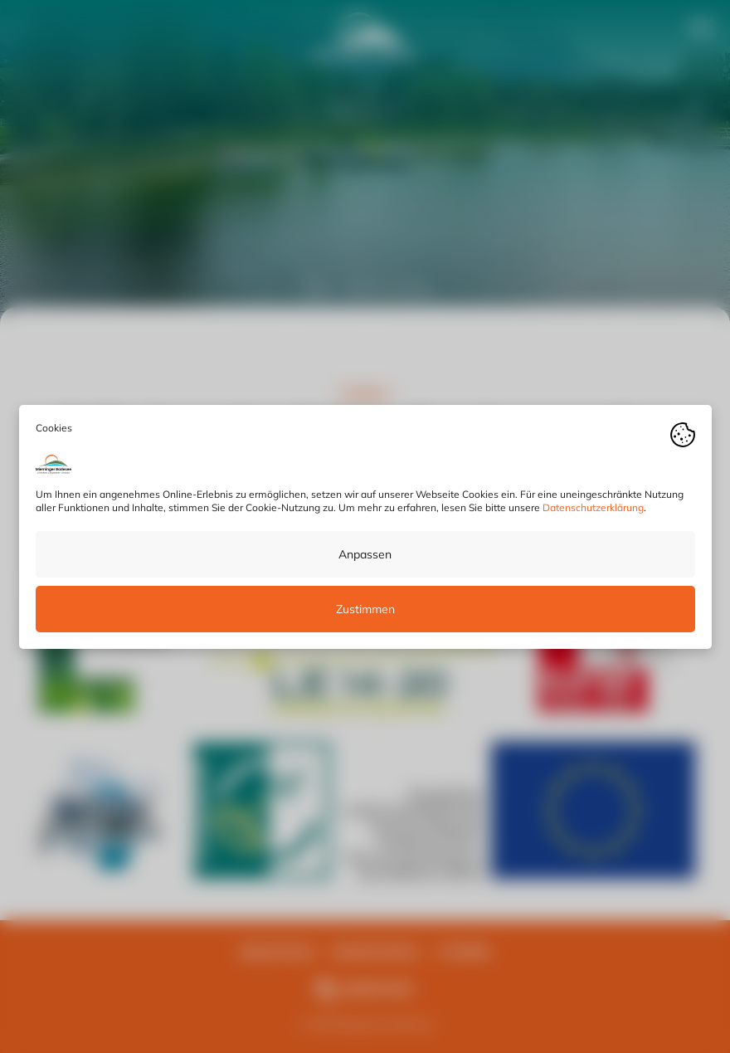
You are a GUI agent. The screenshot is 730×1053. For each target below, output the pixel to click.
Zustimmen (365, 608)
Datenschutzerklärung (593, 506)
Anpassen (365, 553)
